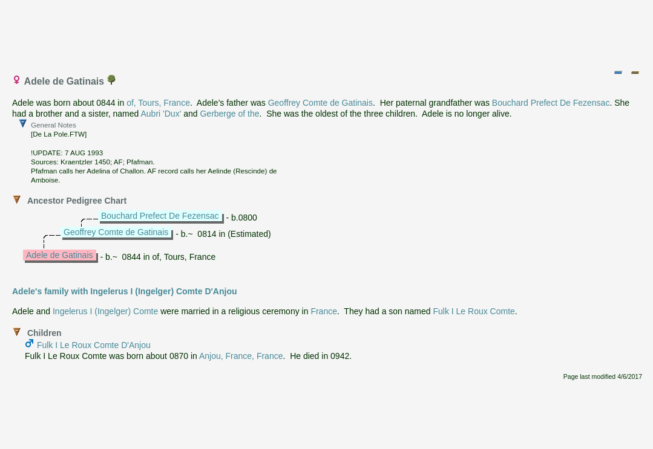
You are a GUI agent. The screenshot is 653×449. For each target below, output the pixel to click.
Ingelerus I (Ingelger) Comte (105, 311)
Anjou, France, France (241, 356)
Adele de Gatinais (59, 255)
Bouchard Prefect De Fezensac (551, 103)
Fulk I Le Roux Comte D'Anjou (94, 345)
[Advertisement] (327, 32)
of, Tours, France (158, 103)
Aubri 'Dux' (160, 113)
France (323, 311)
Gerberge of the (229, 113)
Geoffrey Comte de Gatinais (320, 103)
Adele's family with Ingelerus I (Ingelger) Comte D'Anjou (124, 291)
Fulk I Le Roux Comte (473, 311)
